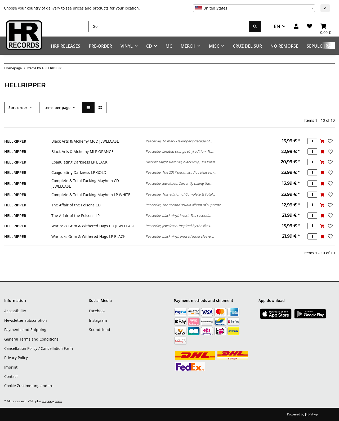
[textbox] (254, 8)
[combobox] (254, 8)
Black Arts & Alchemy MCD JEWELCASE (85, 141)
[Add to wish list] (330, 141)
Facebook (97, 310)
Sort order (17, 107)
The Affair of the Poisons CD (76, 204)
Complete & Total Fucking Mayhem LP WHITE (90, 194)
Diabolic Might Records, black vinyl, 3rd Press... (181, 162)
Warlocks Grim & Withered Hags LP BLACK (88, 236)
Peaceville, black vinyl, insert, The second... (178, 215)
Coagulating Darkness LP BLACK (79, 162)
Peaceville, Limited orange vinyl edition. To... (179, 151)
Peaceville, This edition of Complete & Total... (180, 194)
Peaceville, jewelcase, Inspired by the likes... (178, 225)
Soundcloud (99, 329)
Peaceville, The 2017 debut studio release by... (180, 172)
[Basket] (325, 26)
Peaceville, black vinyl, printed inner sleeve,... (179, 236)
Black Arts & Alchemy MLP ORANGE (82, 151)
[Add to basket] (322, 141)
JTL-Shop (311, 414)
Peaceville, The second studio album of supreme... (184, 204)
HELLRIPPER (15, 141)
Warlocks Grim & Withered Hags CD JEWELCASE (93, 225)
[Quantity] (312, 141)
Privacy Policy (16, 357)
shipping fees (52, 401)
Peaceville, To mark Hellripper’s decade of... (178, 141)
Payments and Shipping (25, 329)
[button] (296, 26)
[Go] (168, 26)
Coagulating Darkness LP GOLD (78, 172)
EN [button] (277, 26)
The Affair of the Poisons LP (75, 215)
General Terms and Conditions (31, 339)
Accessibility (15, 310)
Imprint (10, 367)
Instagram (98, 320)
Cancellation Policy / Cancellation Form (38, 348)
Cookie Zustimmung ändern (28, 385)
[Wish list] (309, 26)
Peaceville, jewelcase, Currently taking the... (178, 183)
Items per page (56, 107)
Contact (11, 376)
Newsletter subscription (25, 320)
